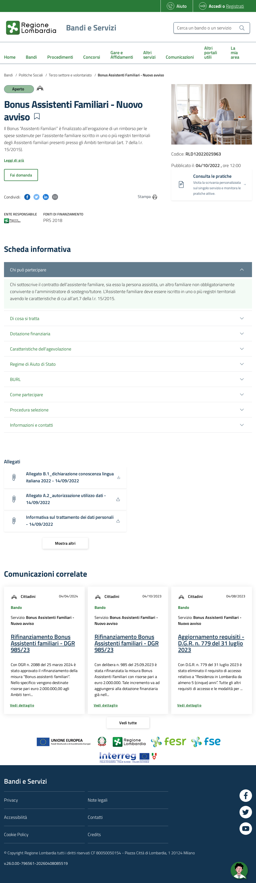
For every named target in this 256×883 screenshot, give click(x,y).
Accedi (215, 6)
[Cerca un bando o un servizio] (212, 27)
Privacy (11, 800)
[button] (37, 116)
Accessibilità (15, 817)
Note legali (98, 800)
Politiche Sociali (31, 75)
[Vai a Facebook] (246, 795)
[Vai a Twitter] (246, 812)
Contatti (95, 817)
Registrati (235, 6)
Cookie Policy (16, 834)
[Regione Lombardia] (59, 27)
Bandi (8, 75)
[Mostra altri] (65, 543)
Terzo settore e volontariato (70, 75)
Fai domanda (21, 175)
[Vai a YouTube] (246, 828)
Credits (94, 834)
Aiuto (181, 6)
